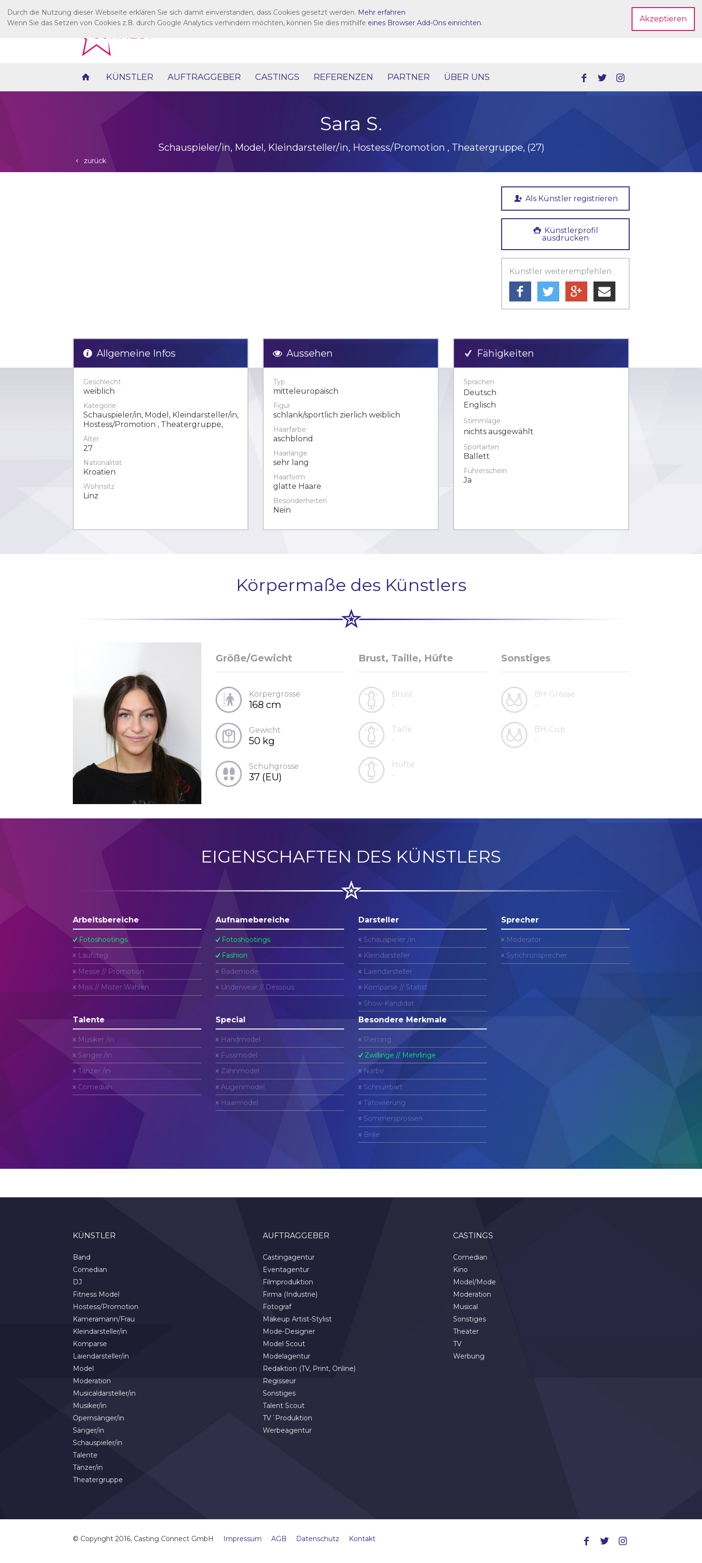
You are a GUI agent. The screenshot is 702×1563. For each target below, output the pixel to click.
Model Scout (284, 1344)
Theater (466, 1331)
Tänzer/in (88, 1467)
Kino (460, 1269)
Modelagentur (286, 1356)
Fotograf (277, 1306)
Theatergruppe (98, 1480)
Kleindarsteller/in (100, 1331)
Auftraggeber (204, 77)
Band (81, 1257)
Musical (465, 1306)
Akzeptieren (663, 18)
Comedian (90, 1269)
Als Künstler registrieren (565, 198)
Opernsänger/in (98, 1418)
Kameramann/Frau (104, 1319)
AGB (279, 1538)
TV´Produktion (287, 1418)
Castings (277, 77)
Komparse (90, 1344)
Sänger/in (88, 1430)
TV (457, 1344)
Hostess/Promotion (105, 1306)
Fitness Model (96, 1294)
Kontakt (362, 1538)
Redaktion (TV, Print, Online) (309, 1368)
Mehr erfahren (381, 12)
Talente (85, 1455)
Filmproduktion (288, 1282)
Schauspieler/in (97, 1442)
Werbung (468, 1356)
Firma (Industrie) (290, 1294)
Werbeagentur (287, 1430)
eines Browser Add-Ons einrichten (424, 23)
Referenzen (343, 77)
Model (83, 1368)
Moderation (92, 1381)
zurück (90, 160)
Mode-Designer (289, 1331)
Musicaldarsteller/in (104, 1393)
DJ (77, 1282)
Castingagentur (289, 1257)
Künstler (129, 77)
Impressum (242, 1538)
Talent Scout (284, 1405)
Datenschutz (317, 1538)
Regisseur (279, 1381)
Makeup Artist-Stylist (297, 1319)
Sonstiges (279, 1393)
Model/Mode (474, 1282)
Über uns (467, 77)
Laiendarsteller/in (101, 1356)
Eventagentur (286, 1269)
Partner (408, 77)
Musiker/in (90, 1405)
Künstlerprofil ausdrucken (565, 234)
